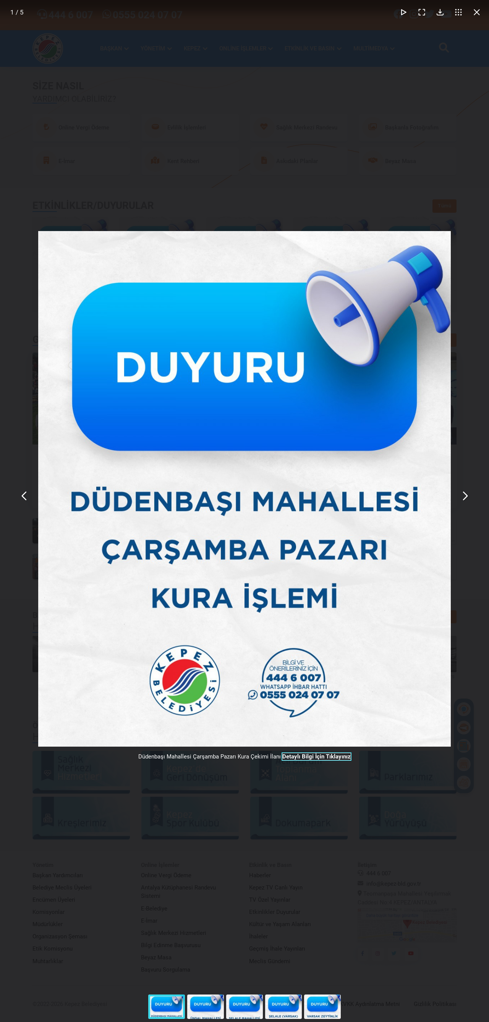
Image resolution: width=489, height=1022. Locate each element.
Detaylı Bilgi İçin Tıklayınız (316, 756)
